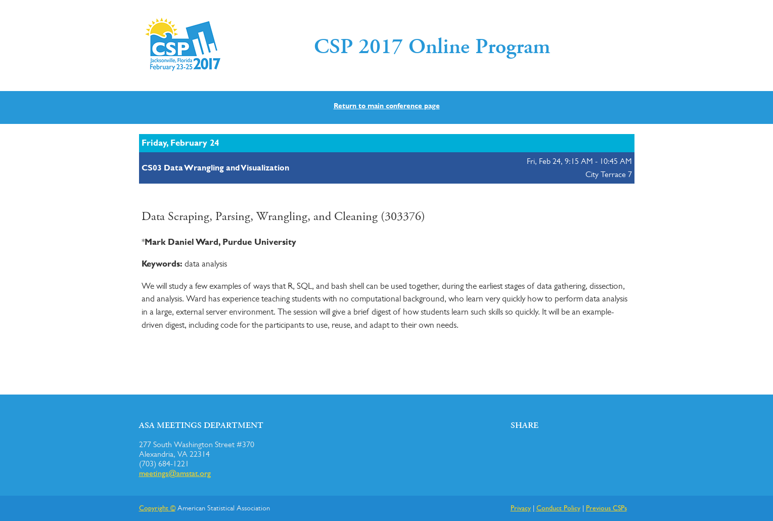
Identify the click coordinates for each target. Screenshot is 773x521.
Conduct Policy (558, 507)
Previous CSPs (606, 507)
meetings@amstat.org (175, 473)
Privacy (521, 507)
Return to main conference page (387, 105)
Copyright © (157, 507)
